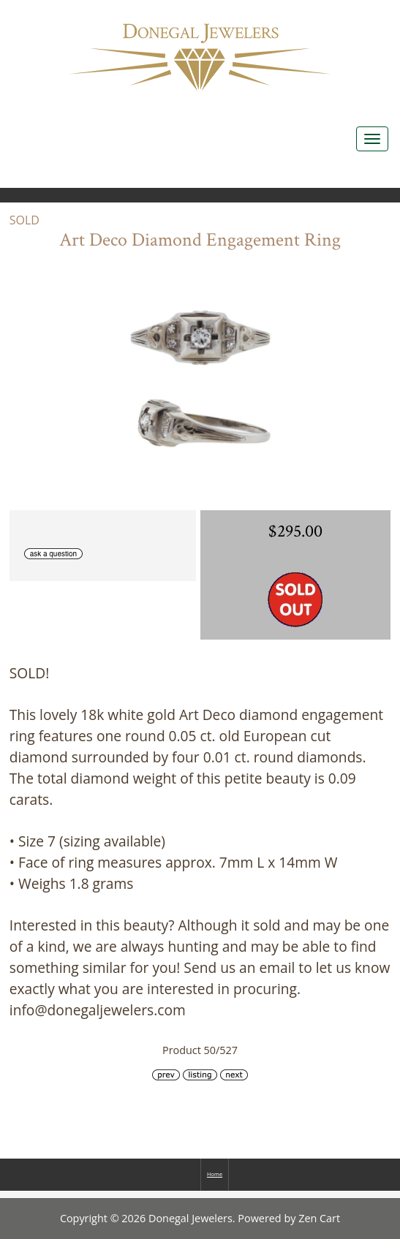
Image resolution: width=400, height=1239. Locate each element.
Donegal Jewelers (190, 1218)
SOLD (24, 220)
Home (303, 15)
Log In (369, 15)
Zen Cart (319, 1218)
